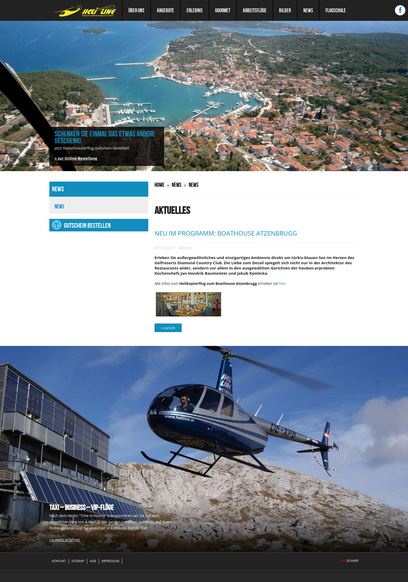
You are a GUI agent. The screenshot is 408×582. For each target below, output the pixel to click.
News (308, 10)
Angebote (165, 10)
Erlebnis (195, 10)
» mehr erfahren (66, 539)
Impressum (110, 561)
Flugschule (336, 10)
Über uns (136, 10)
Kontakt (59, 561)
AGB (93, 561)
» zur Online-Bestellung (76, 158)
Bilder (285, 10)
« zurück (168, 327)
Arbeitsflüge (255, 10)
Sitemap (78, 561)
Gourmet (222, 10)
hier (282, 283)
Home (159, 185)
